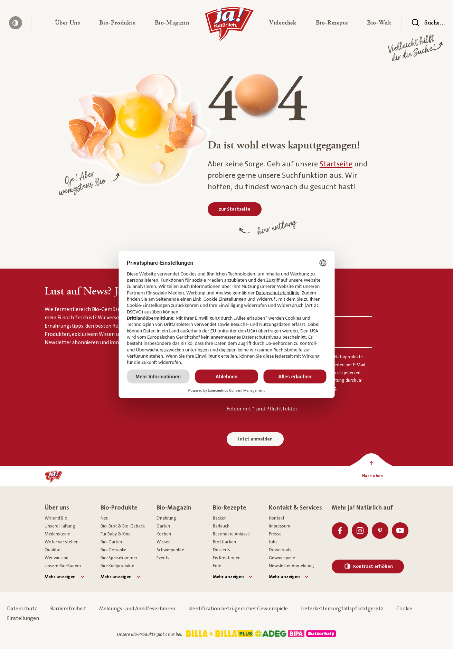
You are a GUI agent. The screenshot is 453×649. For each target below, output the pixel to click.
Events (163, 558)
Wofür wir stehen (61, 542)
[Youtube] (400, 530)
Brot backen (224, 542)
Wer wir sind (56, 558)
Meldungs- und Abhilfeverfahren (137, 609)
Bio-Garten (111, 542)
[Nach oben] (372, 476)
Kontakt (276, 518)
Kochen (164, 534)
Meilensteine (57, 534)
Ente (217, 566)
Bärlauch (221, 526)
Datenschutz (22, 609)
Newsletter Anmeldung (291, 566)
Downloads (280, 550)
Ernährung (166, 518)
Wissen (164, 542)
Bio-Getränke (113, 550)
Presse (275, 534)
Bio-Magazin (174, 507)
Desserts (221, 550)
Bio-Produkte (119, 507)
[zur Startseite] (235, 209)
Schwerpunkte (170, 550)
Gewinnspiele (282, 558)
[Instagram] (360, 530)
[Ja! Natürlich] (229, 26)
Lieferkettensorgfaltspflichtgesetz (342, 609)
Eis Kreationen (226, 558)
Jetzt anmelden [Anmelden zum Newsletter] (255, 439)
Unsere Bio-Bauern (63, 566)
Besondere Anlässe (231, 534)
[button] (67, 23)
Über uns (57, 507)
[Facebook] (340, 530)
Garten (163, 526)
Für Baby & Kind (116, 534)
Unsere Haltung (60, 526)
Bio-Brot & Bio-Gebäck (123, 526)
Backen (220, 518)
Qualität (53, 550)
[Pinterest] (380, 530)
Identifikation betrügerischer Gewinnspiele (238, 609)
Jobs (273, 542)
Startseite (336, 164)
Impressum (279, 526)
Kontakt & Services (295, 507)
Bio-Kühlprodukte (117, 566)
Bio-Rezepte (229, 507)
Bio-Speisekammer (119, 558)
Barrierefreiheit (68, 609)
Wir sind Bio (56, 518)
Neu (104, 518)
